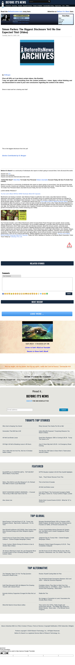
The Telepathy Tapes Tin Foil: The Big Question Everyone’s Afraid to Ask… (17, 574)
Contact (24, 626)
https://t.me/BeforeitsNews (53, 380)
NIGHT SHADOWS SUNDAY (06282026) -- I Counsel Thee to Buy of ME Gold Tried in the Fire (19, 492)
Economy (14, 5)
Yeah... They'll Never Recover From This (51, 477)
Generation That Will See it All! (12, 431)
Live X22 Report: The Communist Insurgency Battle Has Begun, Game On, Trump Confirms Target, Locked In (55, 493)
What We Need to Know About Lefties (14, 605)
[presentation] (46, 407)
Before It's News (16, 2)
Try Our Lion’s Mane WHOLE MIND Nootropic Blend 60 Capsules (20, 194)
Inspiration (58, 5)
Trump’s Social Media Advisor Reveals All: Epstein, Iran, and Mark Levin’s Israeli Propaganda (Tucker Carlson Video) (54, 531)
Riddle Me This (43, 593)
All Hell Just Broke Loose (10, 437)
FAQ (19, 626)
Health (20, 5)
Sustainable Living (48, 5)
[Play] (37, 332)
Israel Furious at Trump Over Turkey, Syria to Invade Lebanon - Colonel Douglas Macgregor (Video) (18, 538)
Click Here (16, 180)
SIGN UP (29, 401)
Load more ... (37, 313)
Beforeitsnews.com (15, 12)
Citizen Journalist (42, 180)
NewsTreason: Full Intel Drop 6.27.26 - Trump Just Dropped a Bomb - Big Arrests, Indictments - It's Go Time (18, 523)
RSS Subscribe (63, 626)
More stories (25, 22)
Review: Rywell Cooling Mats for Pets (50, 573)
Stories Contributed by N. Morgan (14, 155)
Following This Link (16, 236)
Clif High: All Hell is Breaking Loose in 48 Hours (17, 444)
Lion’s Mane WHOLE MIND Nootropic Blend (54, 201)
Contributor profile (17, 22)
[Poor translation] (6, 653)
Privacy (30, 626)
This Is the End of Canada (47, 482)
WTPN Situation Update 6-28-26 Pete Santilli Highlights (55, 472)
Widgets (71, 626)
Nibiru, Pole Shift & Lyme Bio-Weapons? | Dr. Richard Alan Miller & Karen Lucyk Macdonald (19, 482)
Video (67, 5)
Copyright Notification (50, 626)
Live (63, 5)
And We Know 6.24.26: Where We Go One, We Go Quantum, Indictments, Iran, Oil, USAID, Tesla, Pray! (54, 551)
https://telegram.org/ (24, 380)
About (3, 626)
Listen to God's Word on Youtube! (37, 348)
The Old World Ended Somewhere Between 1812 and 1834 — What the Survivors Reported (55, 579)
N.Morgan (7, 75)
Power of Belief (37, 5)
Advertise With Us (11, 626)
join (9, 173)
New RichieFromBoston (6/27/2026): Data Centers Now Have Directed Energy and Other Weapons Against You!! (19, 531)
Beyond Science (27, 5)
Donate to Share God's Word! (37, 351)
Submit (63, 410)
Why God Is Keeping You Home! (12, 426)
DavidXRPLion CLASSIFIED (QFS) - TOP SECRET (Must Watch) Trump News (18, 472)
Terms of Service (38, 626)
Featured (8, 5)
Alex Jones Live (7, 500)
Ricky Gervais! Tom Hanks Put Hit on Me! (51, 426)
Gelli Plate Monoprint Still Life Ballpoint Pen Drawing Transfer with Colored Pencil (18, 586)
